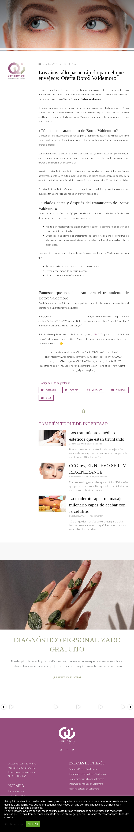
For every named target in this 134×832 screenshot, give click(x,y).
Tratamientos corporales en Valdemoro (87, 774)
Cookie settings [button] (14, 824)
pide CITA (98, 334)
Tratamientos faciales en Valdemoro (86, 783)
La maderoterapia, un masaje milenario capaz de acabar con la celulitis (97, 505)
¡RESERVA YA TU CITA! (67, 677)
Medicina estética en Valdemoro (84, 788)
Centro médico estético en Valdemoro (86, 779)
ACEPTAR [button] (33, 824)
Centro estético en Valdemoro (83, 769)
